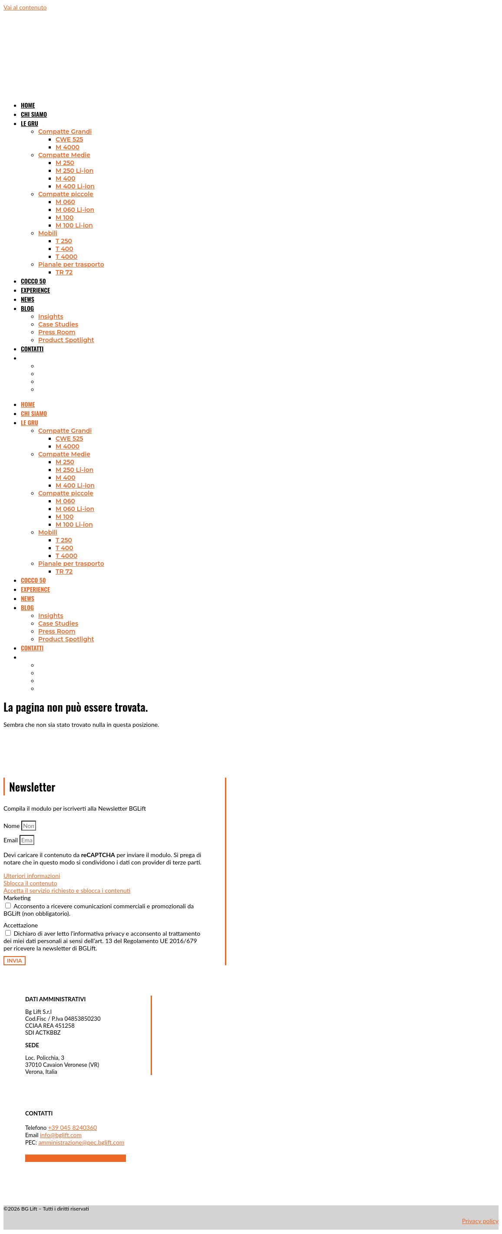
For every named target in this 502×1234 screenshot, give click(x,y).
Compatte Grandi (65, 131)
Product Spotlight (66, 340)
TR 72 (64, 272)
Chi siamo (34, 413)
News (27, 598)
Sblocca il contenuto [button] (30, 883)
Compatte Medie (64, 155)
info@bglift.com (61, 1134)
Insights (50, 316)
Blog (27, 308)
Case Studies (58, 324)
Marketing (17, 897)
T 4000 (66, 257)
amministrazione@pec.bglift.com (81, 1142)
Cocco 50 (33, 579)
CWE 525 (69, 139)
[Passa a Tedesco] (38, 382)
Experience (35, 289)
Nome (12, 825)
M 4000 (67, 147)
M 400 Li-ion (75, 186)
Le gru (29, 123)
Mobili (47, 233)
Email (11, 840)
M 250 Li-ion (74, 171)
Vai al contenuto (24, 7)
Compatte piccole (65, 194)
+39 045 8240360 (72, 1127)
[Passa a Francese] (38, 374)
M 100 (64, 217)
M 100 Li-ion (74, 225)
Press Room (57, 332)
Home (28, 404)
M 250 (65, 163)
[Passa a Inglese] (38, 366)
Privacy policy (480, 1220)
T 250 (64, 241)
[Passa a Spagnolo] (38, 389)
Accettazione (20, 925)
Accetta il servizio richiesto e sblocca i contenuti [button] (66, 890)
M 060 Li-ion (75, 210)
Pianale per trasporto (71, 264)
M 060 (65, 202)
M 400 (66, 178)
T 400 (64, 249)
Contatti (32, 348)
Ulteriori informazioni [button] (31, 875)
